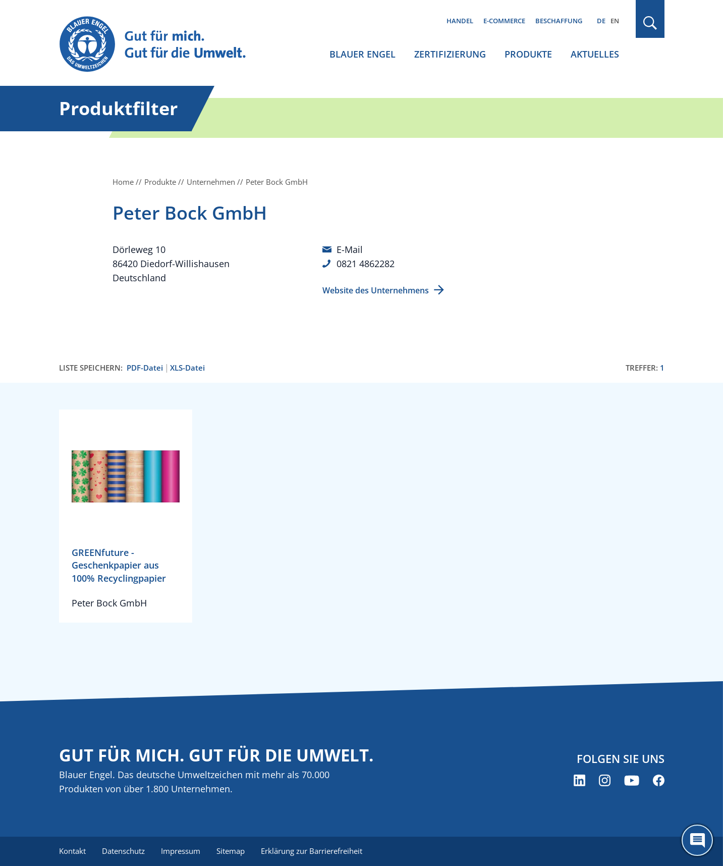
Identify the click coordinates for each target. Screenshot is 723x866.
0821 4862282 (366, 264)
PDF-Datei (145, 368)
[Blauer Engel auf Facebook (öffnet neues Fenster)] (658, 780)
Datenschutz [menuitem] (123, 851)
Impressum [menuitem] (180, 851)
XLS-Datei (187, 368)
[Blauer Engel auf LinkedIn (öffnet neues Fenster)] (579, 780)
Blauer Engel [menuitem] (362, 54)
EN (614, 20)
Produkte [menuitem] (528, 54)
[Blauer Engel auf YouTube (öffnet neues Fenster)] (631, 780)
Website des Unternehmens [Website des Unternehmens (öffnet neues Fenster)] (375, 290)
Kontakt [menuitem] (72, 851)
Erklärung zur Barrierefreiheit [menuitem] (311, 851)
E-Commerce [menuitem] (504, 20)
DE (601, 20)
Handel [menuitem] (460, 20)
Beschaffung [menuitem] (558, 20)
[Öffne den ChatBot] (697, 840)
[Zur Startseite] (162, 44)
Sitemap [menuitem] (230, 851)
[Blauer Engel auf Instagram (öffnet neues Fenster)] (604, 780)
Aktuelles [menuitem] (595, 54)
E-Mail (350, 249)
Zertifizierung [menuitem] (450, 54)
